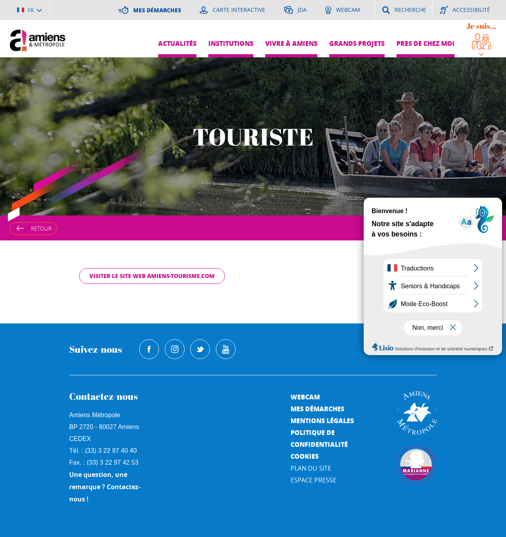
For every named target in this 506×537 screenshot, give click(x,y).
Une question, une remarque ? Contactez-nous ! (104, 486)
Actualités (177, 43)
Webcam (305, 396)
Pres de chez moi (425, 43)
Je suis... (481, 26)
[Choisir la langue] (29, 10)
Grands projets (357, 43)
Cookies (305, 456)
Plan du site (311, 468)
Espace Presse (313, 480)
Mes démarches (317, 408)
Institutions (230, 43)
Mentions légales (322, 420)
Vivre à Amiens (291, 43)
